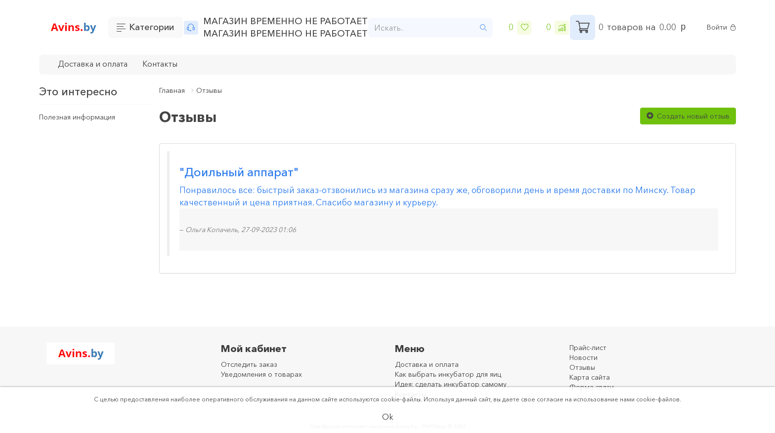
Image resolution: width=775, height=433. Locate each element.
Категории (151, 27)
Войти (721, 27)
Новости (583, 357)
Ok (387, 417)
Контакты (159, 64)
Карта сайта (589, 377)
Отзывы (209, 90)
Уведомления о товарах (261, 374)
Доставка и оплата (93, 64)
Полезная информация (77, 117)
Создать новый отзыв (688, 116)
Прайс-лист (587, 347)
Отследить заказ (249, 364)
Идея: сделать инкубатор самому (451, 384)
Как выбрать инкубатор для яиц (448, 374)
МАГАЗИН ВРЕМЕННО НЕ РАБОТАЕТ (285, 21)
